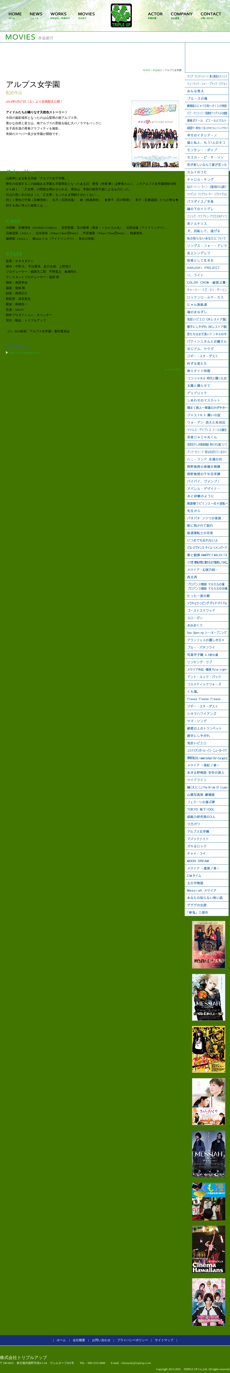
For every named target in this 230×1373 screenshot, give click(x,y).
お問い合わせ (101, 1340)
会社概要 (79, 1340)
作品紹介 (157, 70)
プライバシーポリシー (132, 1340)
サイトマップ (164, 1340)
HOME (146, 70)
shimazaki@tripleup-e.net (136, 1363)
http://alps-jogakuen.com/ (25, 352)
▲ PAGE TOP (172, 369)
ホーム (61, 1340)
